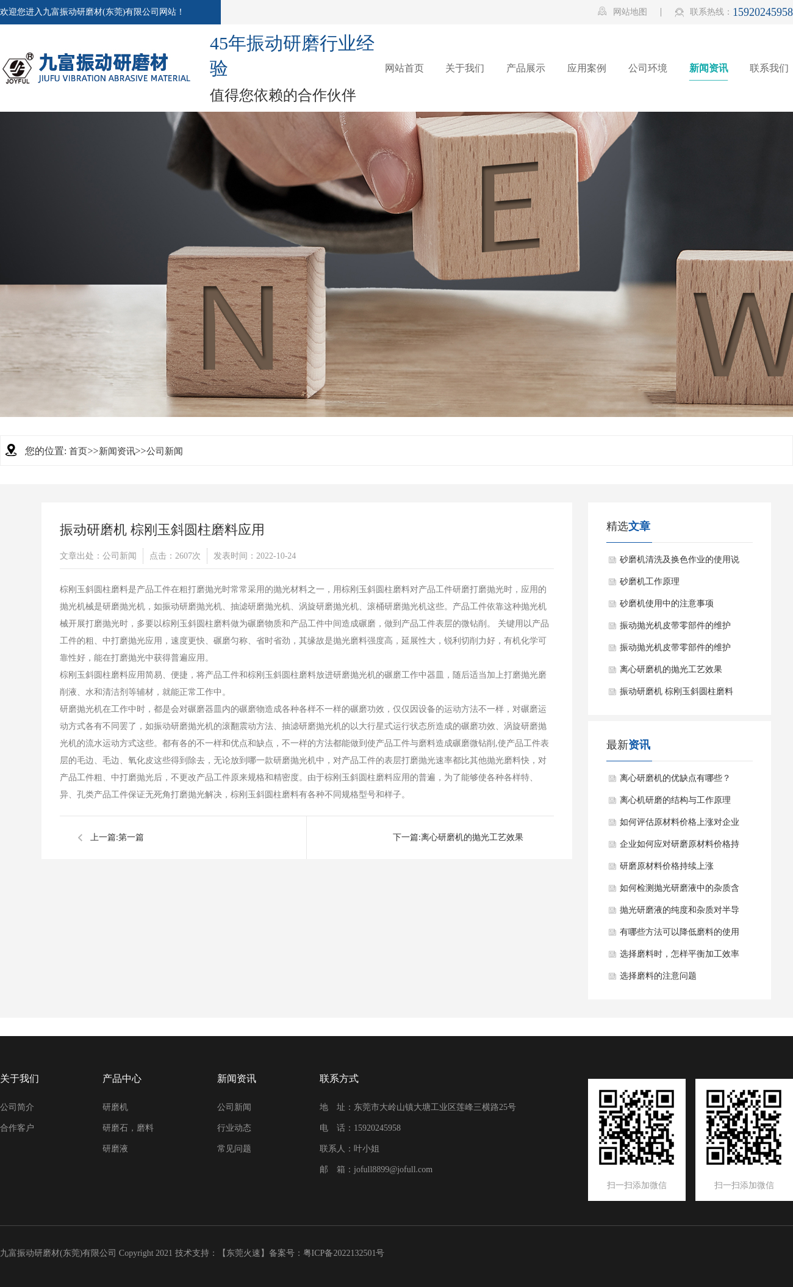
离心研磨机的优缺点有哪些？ (675, 778)
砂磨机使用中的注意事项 (667, 603)
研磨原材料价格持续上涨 (667, 866)
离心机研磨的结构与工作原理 (675, 800)
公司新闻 (164, 451)
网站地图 (622, 11)
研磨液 (115, 1148)
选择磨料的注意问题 (658, 976)
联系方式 (339, 1078)
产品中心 (122, 1078)
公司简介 (17, 1107)
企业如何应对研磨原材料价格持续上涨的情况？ (679, 847)
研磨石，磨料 (128, 1128)
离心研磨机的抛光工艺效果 (472, 837)
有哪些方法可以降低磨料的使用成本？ (679, 935)
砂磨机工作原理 (650, 581)
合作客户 (17, 1128)
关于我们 (19, 1078)
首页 (78, 451)
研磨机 (115, 1107)
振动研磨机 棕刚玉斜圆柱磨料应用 (676, 695)
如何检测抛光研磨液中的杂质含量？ (679, 891)
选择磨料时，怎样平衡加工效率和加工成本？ (679, 957)
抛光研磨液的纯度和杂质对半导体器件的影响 (679, 913)
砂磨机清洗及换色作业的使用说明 (679, 563)
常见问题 (234, 1148)
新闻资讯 (117, 451)
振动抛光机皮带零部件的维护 (675, 625)
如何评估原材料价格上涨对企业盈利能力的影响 (679, 825)
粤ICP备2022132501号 (344, 1253)
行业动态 (234, 1128)
